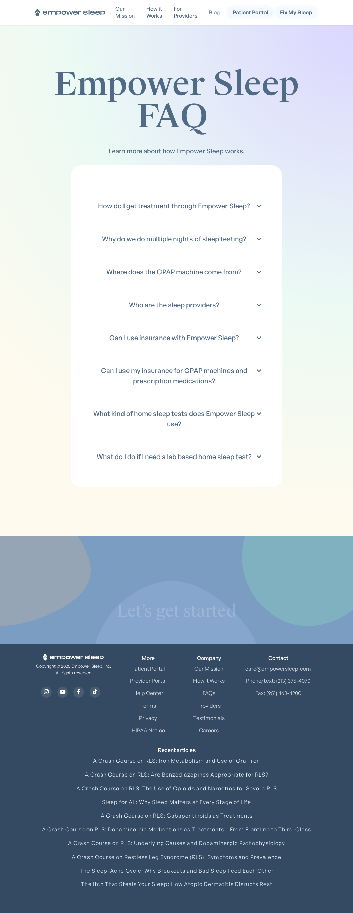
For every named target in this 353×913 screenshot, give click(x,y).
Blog (214, 12)
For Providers (185, 12)
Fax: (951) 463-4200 (278, 693)
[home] (70, 12)
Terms (148, 705)
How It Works (209, 680)
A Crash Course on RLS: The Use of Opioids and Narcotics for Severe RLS (176, 788)
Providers (209, 705)
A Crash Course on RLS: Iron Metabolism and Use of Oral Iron (176, 760)
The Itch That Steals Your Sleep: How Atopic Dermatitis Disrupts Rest (176, 884)
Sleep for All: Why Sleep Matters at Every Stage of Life (176, 802)
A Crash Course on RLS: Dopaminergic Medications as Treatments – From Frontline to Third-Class (176, 829)
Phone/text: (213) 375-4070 (278, 680)
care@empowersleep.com (278, 668)
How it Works (154, 12)
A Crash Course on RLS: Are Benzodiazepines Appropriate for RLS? (176, 774)
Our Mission (125, 12)
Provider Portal (148, 680)
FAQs (209, 693)
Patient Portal (148, 668)
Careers (209, 730)
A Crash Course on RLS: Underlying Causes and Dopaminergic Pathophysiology (176, 843)
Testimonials (209, 718)
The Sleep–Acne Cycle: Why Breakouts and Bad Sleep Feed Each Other (177, 870)
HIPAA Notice (148, 730)
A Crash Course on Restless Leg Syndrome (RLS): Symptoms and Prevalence (176, 857)
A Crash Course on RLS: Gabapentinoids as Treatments (177, 815)
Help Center (148, 693)
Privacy (148, 718)
